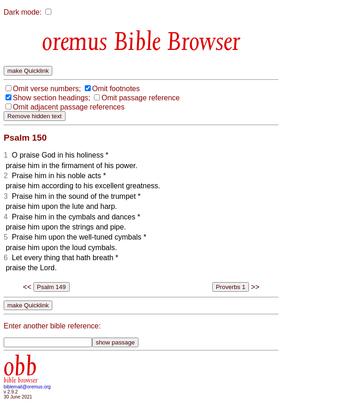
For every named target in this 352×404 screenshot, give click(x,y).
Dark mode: (23, 12)
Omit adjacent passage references (69, 107)
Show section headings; (51, 98)
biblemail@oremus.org (27, 386)
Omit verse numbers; (47, 89)
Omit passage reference (140, 98)
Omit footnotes (116, 89)
